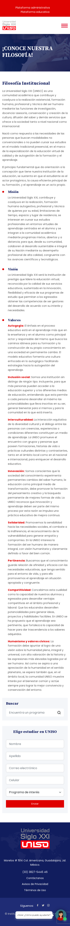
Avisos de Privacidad (35, 884)
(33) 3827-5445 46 (35, 872)
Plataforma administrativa (32, 7)
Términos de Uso (35, 890)
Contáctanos (35, 878)
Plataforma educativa (35, 12)
